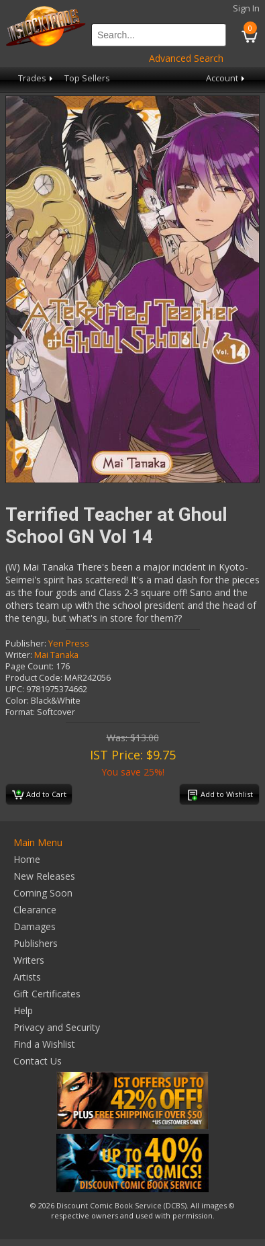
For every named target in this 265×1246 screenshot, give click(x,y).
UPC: (14, 689)
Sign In (246, 8)
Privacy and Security (56, 1027)
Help (23, 1010)
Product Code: (33, 677)
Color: (17, 700)
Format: (20, 712)
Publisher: (25, 643)
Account (226, 78)
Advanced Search (186, 58)
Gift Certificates (47, 993)
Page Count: (29, 666)
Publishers (35, 943)
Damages (34, 926)
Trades (36, 78)
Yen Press (68, 643)
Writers (28, 960)
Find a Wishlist (44, 1044)
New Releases (44, 876)
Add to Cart (39, 795)
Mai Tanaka (56, 655)
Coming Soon (42, 892)
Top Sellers (87, 78)
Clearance (34, 909)
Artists (27, 976)
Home (26, 859)
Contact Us (37, 1060)
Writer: (18, 655)
